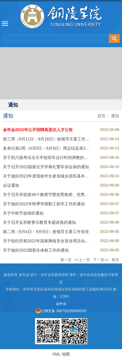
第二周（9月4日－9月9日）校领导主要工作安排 (46, 231)
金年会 (61, 304)
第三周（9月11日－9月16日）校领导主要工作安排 (48, 139)
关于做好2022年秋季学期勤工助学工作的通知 (44, 204)
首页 (101, 115)
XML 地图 (61, 354)
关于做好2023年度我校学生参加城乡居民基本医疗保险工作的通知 (62, 176)
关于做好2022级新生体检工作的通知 (36, 250)
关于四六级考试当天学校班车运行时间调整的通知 (47, 157)
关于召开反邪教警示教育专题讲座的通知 (39, 222)
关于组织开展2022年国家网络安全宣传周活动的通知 (50, 241)
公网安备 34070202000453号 (61, 311)
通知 (115, 115)
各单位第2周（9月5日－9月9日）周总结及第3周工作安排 (54, 148)
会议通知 (11, 185)
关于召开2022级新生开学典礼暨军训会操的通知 (46, 166)
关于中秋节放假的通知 (23, 213)
